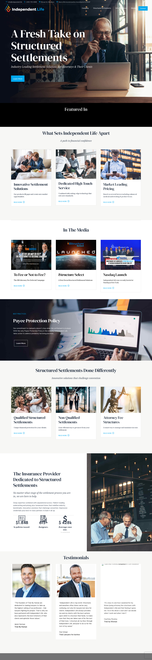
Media (133, 8)
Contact (143, 8)
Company (85, 8)
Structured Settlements (102, 8)
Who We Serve (121, 8)
